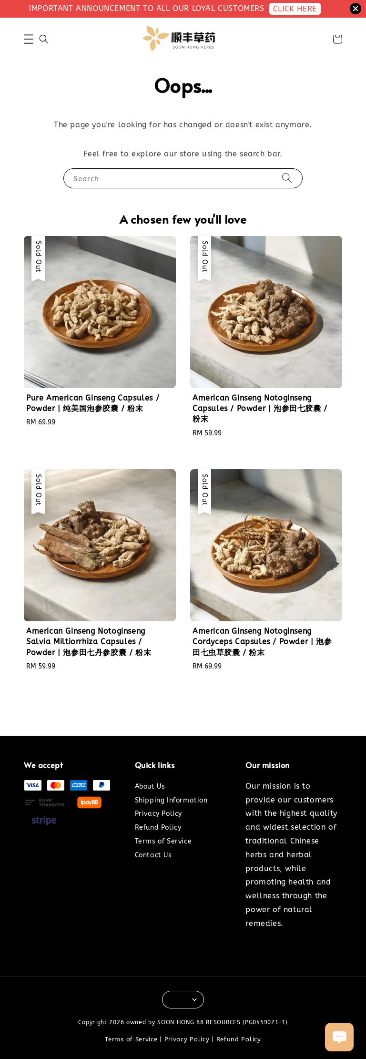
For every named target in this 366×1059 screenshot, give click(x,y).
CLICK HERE (295, 8)
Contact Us (153, 855)
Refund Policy (158, 827)
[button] (28, 39)
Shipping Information (171, 800)
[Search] (287, 178)
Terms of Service (163, 841)
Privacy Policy (158, 814)
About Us (150, 786)
